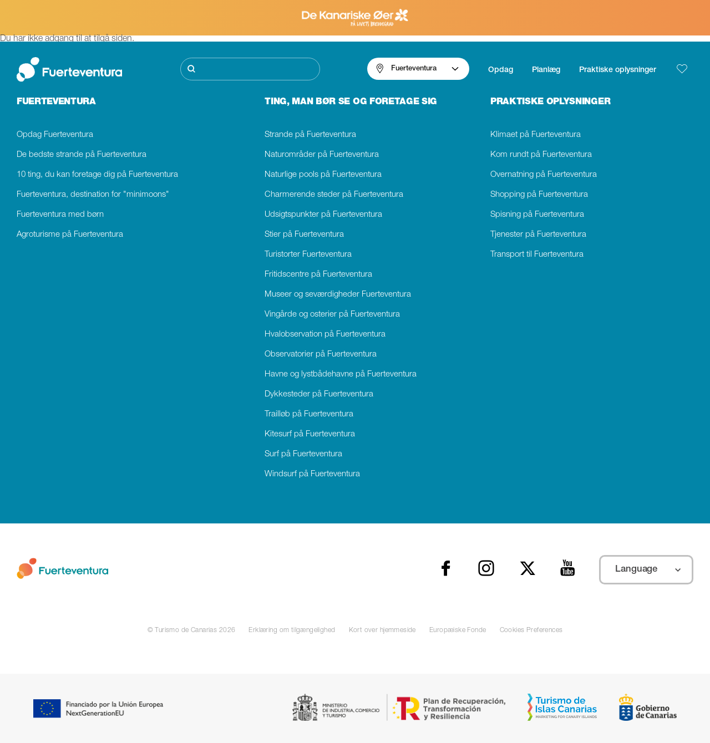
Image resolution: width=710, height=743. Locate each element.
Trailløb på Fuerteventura (309, 414)
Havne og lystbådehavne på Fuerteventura (341, 374)
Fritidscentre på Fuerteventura (318, 275)
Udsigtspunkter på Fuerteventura (323, 215)
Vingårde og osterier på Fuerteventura (332, 315)
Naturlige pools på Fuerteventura (323, 175)
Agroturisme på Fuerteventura (70, 235)
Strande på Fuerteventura (310, 135)
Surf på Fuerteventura (303, 454)
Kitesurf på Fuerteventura (310, 434)
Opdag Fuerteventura (55, 135)
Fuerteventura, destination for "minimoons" (93, 195)
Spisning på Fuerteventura (537, 215)
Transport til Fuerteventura (537, 255)
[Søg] (250, 69)
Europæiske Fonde (457, 630)
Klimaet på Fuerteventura (535, 135)
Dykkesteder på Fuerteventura (319, 394)
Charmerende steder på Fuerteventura (334, 195)
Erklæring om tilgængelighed (291, 630)
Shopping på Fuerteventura (539, 195)
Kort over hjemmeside (382, 630)
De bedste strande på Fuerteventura (81, 155)
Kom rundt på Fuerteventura (541, 155)
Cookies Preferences (531, 630)
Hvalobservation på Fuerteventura (325, 334)
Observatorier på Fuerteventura (321, 354)
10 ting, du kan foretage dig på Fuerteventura (97, 175)
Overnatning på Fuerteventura (543, 175)
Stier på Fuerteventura (304, 235)
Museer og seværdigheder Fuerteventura (338, 295)
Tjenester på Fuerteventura (538, 235)
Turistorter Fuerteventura (308, 255)
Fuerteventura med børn (60, 215)
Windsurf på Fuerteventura (312, 474)
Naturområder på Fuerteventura (322, 155)
